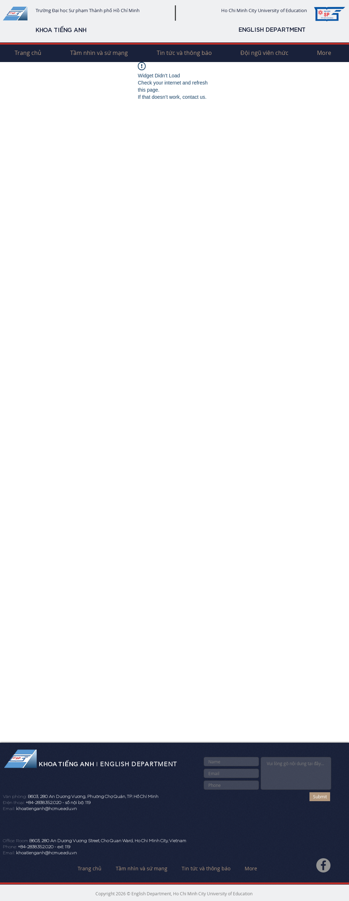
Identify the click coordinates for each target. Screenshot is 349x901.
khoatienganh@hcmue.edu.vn (46, 809)
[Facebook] (323, 865)
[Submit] (319, 796)
